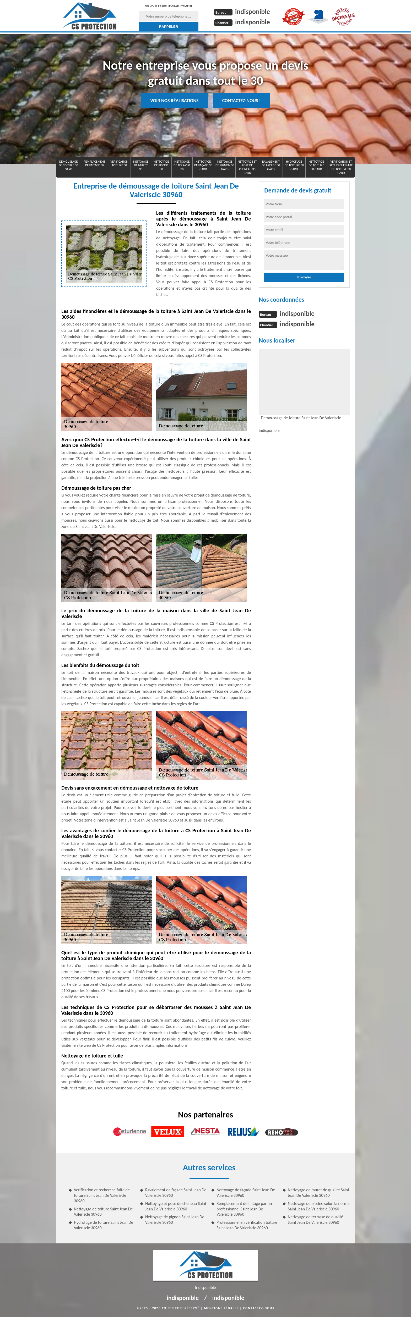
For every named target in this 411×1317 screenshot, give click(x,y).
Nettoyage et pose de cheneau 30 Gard (247, 167)
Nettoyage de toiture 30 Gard (316, 165)
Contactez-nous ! (241, 100)
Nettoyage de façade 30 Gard (203, 165)
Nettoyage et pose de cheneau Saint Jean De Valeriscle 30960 (175, 1206)
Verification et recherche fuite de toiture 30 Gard (341, 167)
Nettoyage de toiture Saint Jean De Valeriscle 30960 (103, 1211)
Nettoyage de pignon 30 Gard (224, 165)
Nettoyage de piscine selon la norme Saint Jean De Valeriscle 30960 (318, 1206)
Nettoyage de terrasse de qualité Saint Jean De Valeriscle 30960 (315, 1219)
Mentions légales (221, 1308)
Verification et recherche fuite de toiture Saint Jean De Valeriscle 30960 (102, 1195)
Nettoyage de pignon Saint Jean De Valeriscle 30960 (174, 1219)
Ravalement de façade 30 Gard (271, 165)
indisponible (252, 11)
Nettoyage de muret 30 (140, 165)
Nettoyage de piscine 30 (161, 165)
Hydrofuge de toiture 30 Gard (294, 165)
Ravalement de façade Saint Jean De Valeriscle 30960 (175, 1192)
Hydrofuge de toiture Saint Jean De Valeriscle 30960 (103, 1225)
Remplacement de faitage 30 (94, 163)
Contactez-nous (258, 1308)
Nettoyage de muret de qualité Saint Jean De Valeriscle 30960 (318, 1192)
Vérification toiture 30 (119, 163)
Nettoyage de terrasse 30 (182, 165)
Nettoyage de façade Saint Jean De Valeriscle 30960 (246, 1192)
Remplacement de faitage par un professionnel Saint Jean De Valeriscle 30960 (244, 1209)
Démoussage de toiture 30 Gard (68, 165)
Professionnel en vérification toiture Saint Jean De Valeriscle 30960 (247, 1225)
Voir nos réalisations (174, 100)
